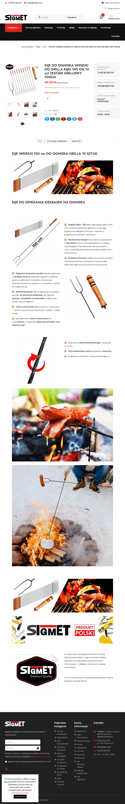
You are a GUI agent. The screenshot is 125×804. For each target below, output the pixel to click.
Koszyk (80, 744)
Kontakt (116, 36)
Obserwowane (112, 8)
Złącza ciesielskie (61, 754)
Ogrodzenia (62, 737)
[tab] (40, 141)
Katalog (49, 27)
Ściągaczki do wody (61, 767)
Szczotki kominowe (61, 761)
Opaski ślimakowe (61, 732)
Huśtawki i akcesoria (61, 748)
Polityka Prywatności (82, 772)
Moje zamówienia (111, 3)
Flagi (59, 778)
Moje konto (82, 731)
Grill (44, 47)
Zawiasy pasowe (60, 783)
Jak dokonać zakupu (81, 764)
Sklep (71, 27)
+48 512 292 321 (14, 3)
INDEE (50, 800)
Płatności (81, 758)
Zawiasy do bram (62, 773)
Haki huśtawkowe (62, 742)
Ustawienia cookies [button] (20, 793)
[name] (22, 742)
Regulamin (81, 747)
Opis (40, 141)
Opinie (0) (75, 141)
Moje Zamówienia (82, 736)
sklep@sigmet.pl (34, 3)
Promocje (106, 27)
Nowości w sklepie (88, 27)
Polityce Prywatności (42, 756)
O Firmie (61, 27)
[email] (22, 748)
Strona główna (33, 27)
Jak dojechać (81, 778)
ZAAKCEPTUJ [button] (20, 796)
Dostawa (81, 754)
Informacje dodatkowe (56, 141)
